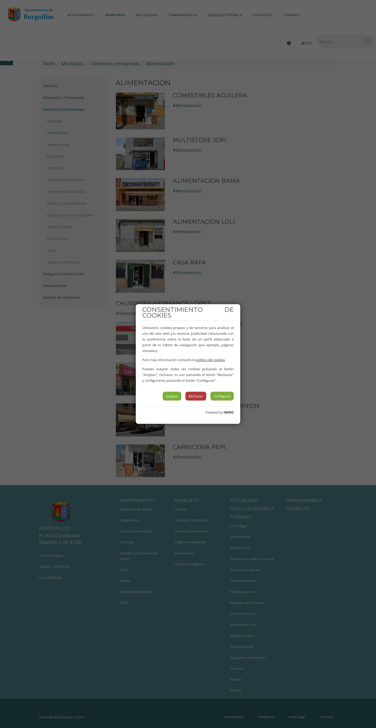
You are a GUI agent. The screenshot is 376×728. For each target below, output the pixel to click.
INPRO (229, 412)
